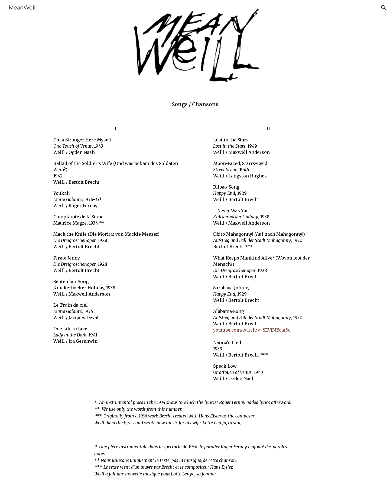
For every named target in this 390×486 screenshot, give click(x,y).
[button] (383, 7)
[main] (195, 105)
